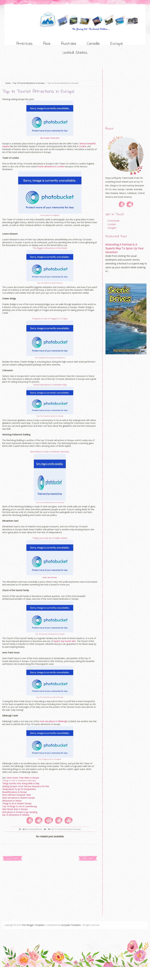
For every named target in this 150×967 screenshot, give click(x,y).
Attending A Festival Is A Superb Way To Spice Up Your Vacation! (124, 248)
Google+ (112, 227)
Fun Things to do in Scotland (49, 759)
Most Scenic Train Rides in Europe (23, 777)
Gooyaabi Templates (71, 925)
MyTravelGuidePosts (33, 829)
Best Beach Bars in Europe (15, 809)
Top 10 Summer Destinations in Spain (50, 634)
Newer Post (12, 858)
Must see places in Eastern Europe (18, 797)
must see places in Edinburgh (53, 721)
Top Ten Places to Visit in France (50, 283)
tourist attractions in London (51, 166)
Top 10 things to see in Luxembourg (19, 806)
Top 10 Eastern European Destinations (50, 358)
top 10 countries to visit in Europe (49, 697)
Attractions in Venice (12, 800)
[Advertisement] (55, 72)
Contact (112, 224)
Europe (116, 43)
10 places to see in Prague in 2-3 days (50, 318)
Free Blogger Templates (33, 925)
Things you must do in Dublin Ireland (49, 538)
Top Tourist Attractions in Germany (50, 502)
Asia (46, 43)
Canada (93, 43)
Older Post (88, 858)
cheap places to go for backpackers (19, 789)
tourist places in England (49, 215)
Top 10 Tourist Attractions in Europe (28, 83)
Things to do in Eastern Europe (16, 803)
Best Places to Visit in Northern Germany (49, 451)
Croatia (82, 146)
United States (75, 52)
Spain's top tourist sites (65, 641)
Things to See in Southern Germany (19, 780)
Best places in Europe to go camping (19, 812)
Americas (24, 43)
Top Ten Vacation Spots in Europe (49, 416)
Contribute (114, 220)
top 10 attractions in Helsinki (15, 814)
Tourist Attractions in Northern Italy (50, 384)
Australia (68, 43)
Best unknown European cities (16, 794)
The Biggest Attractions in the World (50, 248)
